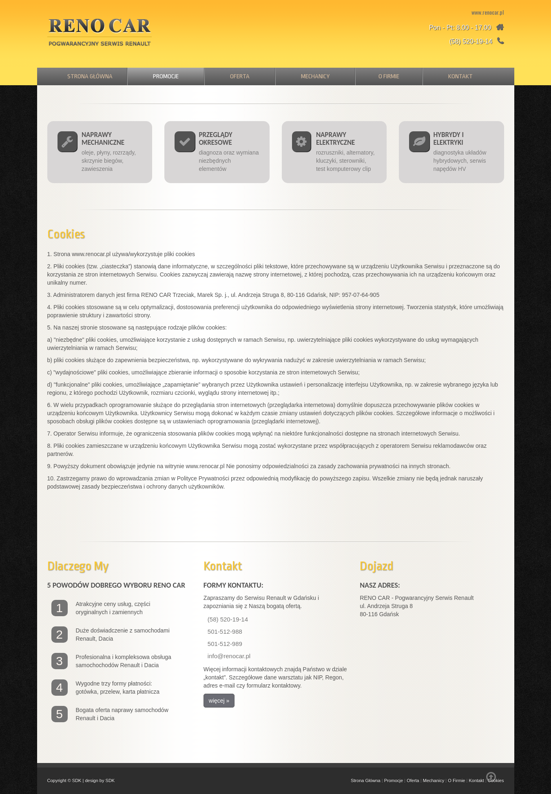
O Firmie (388, 76)
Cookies (496, 780)
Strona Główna (90, 76)
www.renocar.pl (487, 12)
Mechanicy (315, 76)
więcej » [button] (219, 700)
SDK (77, 780)
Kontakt (460, 76)
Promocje (166, 76)
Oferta (240, 76)
